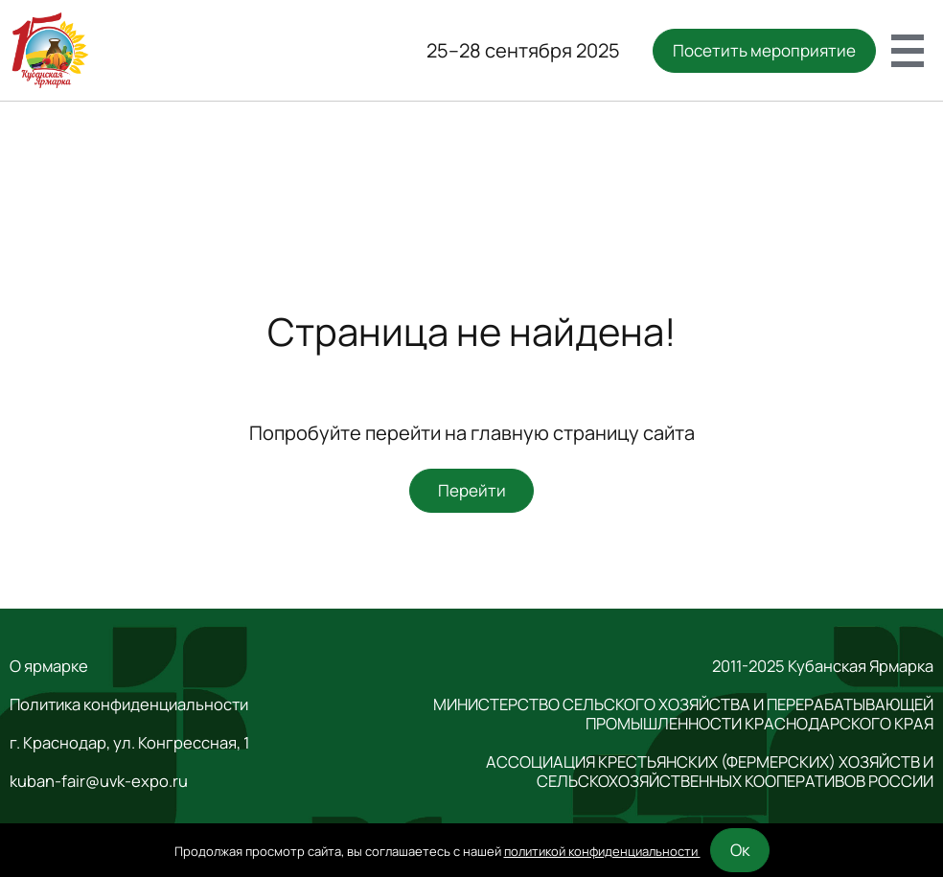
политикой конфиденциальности (602, 851)
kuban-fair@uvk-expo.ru (99, 781)
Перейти (472, 490)
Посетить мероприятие (764, 50)
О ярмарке (49, 666)
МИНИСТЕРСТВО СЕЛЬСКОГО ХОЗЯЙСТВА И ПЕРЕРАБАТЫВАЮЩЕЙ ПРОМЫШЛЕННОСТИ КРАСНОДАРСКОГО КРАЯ (683, 714)
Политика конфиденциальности (129, 704)
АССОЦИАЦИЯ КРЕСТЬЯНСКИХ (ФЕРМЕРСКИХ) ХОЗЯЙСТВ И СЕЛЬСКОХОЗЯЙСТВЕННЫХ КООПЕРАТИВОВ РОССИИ (709, 771)
